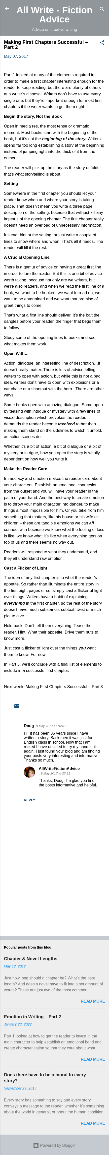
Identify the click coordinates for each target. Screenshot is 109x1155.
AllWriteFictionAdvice (59, 769)
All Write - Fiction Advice (54, 14)
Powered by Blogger (54, 1145)
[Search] (102, 10)
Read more (93, 1001)
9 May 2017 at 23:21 (55, 773)
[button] (102, 43)
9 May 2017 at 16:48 (51, 726)
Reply (29, 800)
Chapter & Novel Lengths (30, 958)
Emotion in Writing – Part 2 (32, 1016)
